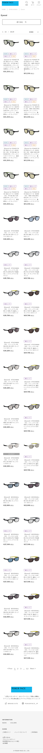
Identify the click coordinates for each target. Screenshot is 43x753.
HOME (4, 9)
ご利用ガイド (6, 732)
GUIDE (4, 729)
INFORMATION (7, 719)
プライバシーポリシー (9, 739)
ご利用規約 (34, 732)
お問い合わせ (6, 737)
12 (27, 669)
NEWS (4, 723)
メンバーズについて (20, 732)
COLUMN (13, 723)
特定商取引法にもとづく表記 (11, 741)
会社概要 (5, 743)
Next (32, 668)
